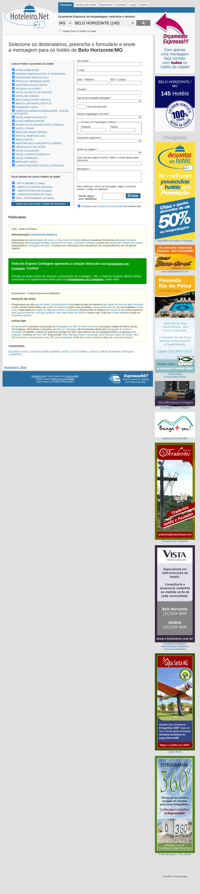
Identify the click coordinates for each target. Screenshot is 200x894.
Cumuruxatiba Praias (175, 377)
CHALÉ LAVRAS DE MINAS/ (105, 351)
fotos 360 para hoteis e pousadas (80, 334)
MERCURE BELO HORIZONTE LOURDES (39, 143)
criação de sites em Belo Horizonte (125, 304)
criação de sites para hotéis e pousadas (56, 310)
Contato (121, 4)
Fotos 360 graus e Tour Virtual (175, 854)
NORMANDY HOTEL (27, 107)
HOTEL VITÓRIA (25, 128)
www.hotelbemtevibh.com (175, 271)
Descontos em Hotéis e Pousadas (175, 240)
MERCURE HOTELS (27, 162)
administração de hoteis (41, 240)
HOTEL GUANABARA (27, 150)
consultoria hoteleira (84, 242)
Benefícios (106, 4)
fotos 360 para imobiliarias (58, 337)
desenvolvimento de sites (107, 307)
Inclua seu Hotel (86, 4)
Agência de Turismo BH (175, 438)
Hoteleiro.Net (38, 376)
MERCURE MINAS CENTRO (31, 132)
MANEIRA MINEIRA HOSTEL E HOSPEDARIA (40, 74)
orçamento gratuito (21, 315)
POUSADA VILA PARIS (28, 88)
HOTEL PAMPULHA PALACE (31, 117)
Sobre (143, 4)
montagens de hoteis (39, 245)
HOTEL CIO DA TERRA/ (75, 351)
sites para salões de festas (70, 312)
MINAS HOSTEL (25, 139)
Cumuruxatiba (175, 374)
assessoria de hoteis (62, 242)
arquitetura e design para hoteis (125, 242)
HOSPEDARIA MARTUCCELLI (32, 77)
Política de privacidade (62, 379)
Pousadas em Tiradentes (175, 541)
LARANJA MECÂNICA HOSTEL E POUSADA (40, 165)
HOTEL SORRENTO (27, 158)
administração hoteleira (37, 242)
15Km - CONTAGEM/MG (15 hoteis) (35, 198)
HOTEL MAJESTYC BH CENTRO (34, 92)
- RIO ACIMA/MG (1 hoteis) (30, 183)
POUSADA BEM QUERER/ (45, 351)
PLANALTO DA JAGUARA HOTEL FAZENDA (40, 124)
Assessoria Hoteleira (44, 234)
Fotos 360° (41, 334)
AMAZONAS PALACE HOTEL (32, 85)
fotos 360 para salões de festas (115, 334)
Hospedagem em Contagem (175, 407)
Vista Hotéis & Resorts (69, 240)
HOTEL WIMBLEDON (27, 70)
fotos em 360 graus (66, 329)
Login (133, 4)
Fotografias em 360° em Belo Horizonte (77, 326)
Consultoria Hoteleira (174, 643)
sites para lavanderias (23, 312)
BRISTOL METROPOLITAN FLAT (33, 103)
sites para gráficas (45, 312)
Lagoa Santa (175, 751)
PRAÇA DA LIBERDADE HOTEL (33, 81)
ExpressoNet (60, 304)
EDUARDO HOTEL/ (18, 351)
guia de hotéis (42, 304)
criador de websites (56, 307)
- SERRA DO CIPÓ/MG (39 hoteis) (34, 187)
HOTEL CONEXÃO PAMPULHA (33, 154)
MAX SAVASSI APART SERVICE (33, 100)
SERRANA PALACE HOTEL (31, 147)
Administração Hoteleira (174, 646)
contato (115, 312)
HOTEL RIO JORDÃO (27, 96)
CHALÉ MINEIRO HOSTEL (30, 121)
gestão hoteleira (127, 240)
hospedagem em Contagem (86, 279)
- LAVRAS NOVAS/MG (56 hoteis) (34, 194)
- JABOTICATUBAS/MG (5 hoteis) (34, 190)
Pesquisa (66, 4)
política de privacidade (111, 206)
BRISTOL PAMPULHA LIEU (30, 136)
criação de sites (117, 310)
